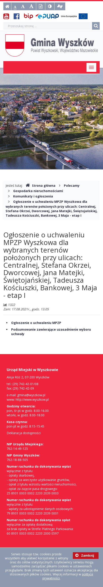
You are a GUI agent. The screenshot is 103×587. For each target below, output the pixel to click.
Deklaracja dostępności (24, 433)
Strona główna (40, 185)
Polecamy (72, 185)
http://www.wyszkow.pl (32, 399)
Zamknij (84, 555)
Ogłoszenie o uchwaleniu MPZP (36, 323)
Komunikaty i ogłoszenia (33, 196)
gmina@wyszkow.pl (31, 395)
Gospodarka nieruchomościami (38, 191)
